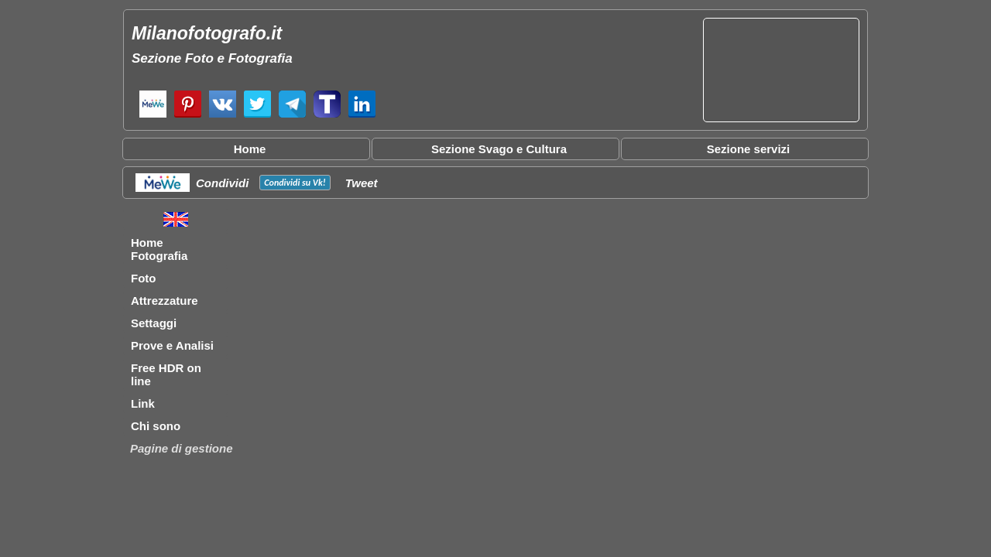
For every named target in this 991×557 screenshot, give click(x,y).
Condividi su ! (294, 182)
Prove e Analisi (172, 345)
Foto (143, 278)
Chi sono (155, 425)
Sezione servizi (748, 148)
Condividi (222, 183)
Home (250, 148)
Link (143, 403)
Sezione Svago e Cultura (499, 148)
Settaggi (154, 323)
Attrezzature (164, 300)
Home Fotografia (159, 249)
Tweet (361, 183)
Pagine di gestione (181, 448)
